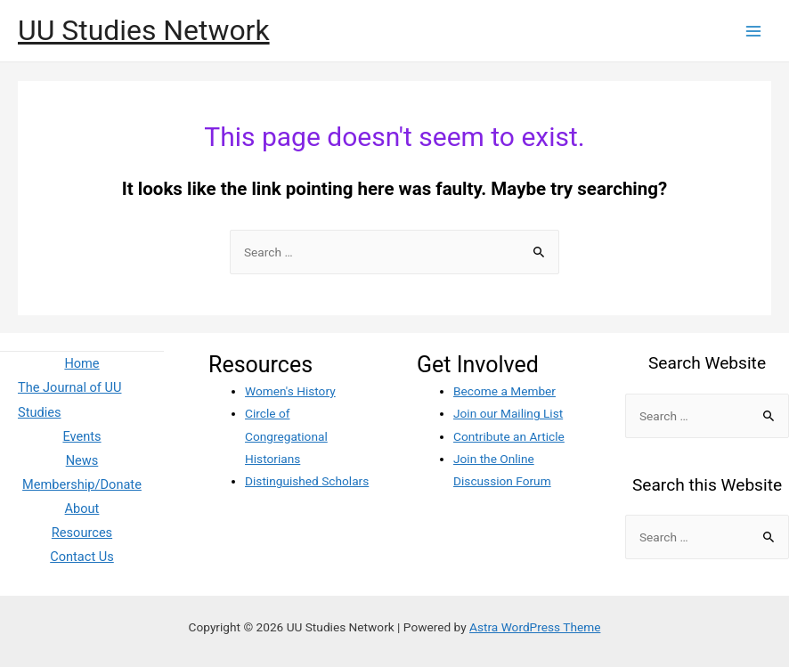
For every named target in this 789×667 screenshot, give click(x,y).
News (82, 460)
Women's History (290, 391)
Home (81, 363)
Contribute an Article (509, 436)
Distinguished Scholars (307, 481)
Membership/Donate (82, 484)
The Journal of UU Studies (69, 399)
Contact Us (82, 557)
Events (81, 436)
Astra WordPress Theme (534, 627)
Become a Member (504, 391)
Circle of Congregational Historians (286, 436)
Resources (82, 533)
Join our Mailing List (508, 413)
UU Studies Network (144, 30)
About (82, 508)
